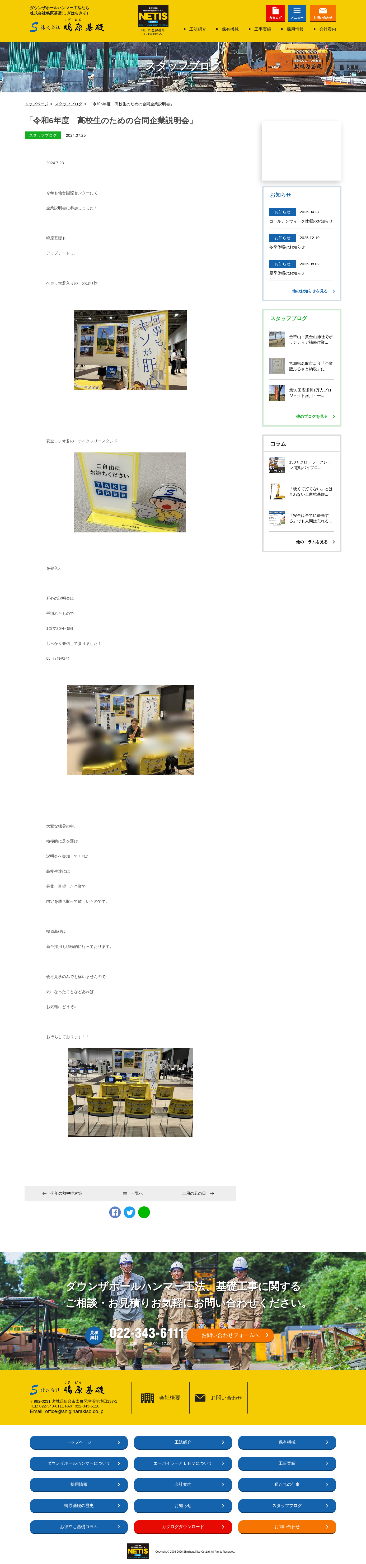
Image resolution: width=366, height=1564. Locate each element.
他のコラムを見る (312, 542)
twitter (129, 1212)
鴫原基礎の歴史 (79, 1505)
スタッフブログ (287, 1505)
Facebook (115, 1212)
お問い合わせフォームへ (230, 1335)
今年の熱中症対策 (66, 1193)
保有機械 (230, 29)
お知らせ (183, 1505)
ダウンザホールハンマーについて (79, 1463)
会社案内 (327, 29)
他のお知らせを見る (310, 291)
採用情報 (295, 29)
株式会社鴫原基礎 (67, 25)
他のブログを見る (312, 416)
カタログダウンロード (183, 1526)
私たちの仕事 (287, 1484)
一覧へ (137, 1193)
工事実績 (262, 29)
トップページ (79, 1442)
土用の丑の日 (194, 1193)
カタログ (275, 18)
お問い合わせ (322, 18)
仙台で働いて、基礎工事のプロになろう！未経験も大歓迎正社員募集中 (301, 151)
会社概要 (169, 1398)
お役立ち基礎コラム (79, 1526)
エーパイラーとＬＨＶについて (183, 1463)
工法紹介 (197, 29)
